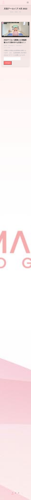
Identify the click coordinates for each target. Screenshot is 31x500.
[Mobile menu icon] (27, 2)
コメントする (7, 47)
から (11, 45)
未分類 (5, 45)
